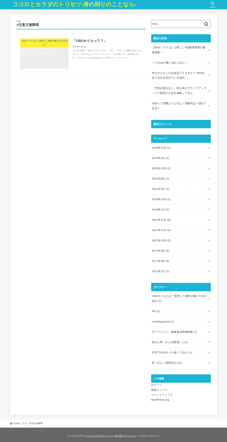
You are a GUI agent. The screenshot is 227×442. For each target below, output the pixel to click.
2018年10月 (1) (161, 198)
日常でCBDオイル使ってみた (172, 350)
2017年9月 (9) (160, 249)
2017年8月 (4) (160, 259)
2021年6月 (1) (160, 188)
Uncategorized (162, 319)
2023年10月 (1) (161, 147)
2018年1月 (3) (160, 208)
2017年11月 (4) (161, 228)
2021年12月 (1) (161, 167)
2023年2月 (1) (160, 157)
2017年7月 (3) (160, 270)
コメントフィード (162, 392)
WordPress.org (160, 397)
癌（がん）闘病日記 (167, 360)
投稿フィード (159, 387)
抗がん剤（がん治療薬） (170, 340)
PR (156, 309)
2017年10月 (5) (161, 239)
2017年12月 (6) (161, 218)
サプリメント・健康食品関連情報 (174, 330)
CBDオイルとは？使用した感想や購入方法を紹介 (179, 297)
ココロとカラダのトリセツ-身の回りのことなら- (75, 4)
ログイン (156, 382)
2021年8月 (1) (160, 178)
